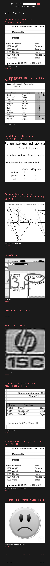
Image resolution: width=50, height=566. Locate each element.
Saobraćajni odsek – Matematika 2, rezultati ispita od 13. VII (22, 384)
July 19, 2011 (7, 432)
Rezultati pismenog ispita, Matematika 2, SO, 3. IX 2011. (25, 79)
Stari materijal (32, 6)
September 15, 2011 (8, 68)
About (15, 6)
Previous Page (7, 554)
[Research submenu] (25, 6)
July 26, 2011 (7, 374)
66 (27, 554)
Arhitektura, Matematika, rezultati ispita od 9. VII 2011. (24, 442)
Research (23, 6)
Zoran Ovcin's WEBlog (18, 3)
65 (26, 554)
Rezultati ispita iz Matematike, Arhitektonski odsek (19, 20)
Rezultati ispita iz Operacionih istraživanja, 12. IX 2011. (19, 137)
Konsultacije (11, 255)
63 (24, 554)
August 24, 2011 (7, 301)
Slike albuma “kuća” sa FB (17, 310)
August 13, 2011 (7, 316)
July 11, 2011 (7, 490)
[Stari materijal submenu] (35, 6)
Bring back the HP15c (15, 325)
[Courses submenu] (20, 6)
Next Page (43, 554)
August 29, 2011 (7, 245)
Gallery (28, 6)
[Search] (38, 4)
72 (29, 554)
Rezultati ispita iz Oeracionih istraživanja (24, 500)
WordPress (43, 562)
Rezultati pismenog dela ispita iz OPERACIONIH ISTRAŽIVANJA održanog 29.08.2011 (24, 196)
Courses (19, 6)
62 (23, 554)
